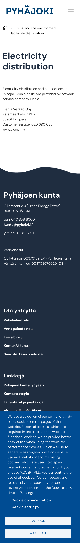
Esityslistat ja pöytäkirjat (24, 402)
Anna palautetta (18, 328)
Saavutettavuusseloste (23, 354)
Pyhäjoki (5, 28)
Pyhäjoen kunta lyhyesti (24, 385)
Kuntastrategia (16, 393)
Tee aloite (13, 337)
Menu (71, 12)
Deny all (38, 520)
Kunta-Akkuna (17, 345)
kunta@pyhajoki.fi (19, 224)
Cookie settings (25, 507)
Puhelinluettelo (16, 320)
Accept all (38, 533)
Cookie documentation (31, 500)
